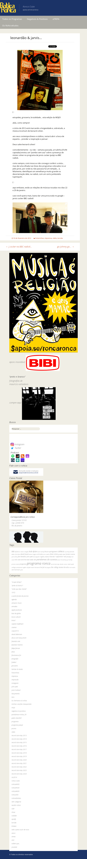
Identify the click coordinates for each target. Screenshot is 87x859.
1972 (13, 592)
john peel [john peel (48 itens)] (30, 557)
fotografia (15, 659)
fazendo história (17, 645)
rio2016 (14, 777)
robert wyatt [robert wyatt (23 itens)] (71, 564)
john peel (15, 687)
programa (15, 721)
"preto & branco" (17, 585)
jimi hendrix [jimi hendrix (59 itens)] (22, 556)
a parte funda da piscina (20, 596)
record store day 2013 (19, 735)
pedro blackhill (16, 718)
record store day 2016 (19, 746)
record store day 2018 (19, 753)
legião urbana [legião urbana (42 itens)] (44, 557)
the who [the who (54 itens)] (66, 567)
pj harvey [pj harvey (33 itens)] (69, 560)
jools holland (16, 690)
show (13, 812)
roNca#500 (15, 788)
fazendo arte (16, 641)
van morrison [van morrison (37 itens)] (16, 570)
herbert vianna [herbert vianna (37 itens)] (70, 554)
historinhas (39, 238)
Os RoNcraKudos (10, 25)
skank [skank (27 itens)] (32, 567)
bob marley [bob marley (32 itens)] (40, 552)
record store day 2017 (19, 749)
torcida (60, 238)
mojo (13, 707)
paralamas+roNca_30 (19, 714)
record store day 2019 (19, 756)
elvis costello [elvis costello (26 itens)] (46, 554)
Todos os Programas (12, 19)
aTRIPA (56, 19)
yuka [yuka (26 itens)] (21, 570)
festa (13, 652)
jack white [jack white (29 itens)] (14, 557)
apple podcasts (17, 610)
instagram (15, 683)
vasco (13, 833)
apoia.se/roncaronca (30, 10)
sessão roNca (16, 805)
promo (14, 728)
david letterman (17, 634)
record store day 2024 (19, 774)
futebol (14, 662)
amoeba (14, 606)
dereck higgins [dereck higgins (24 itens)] (33, 554)
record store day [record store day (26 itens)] (55, 564)
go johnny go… (65, 246)
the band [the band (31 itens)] (37, 567)
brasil (13, 620)
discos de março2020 (19, 638)
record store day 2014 (19, 739)
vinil (13, 840)
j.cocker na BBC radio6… (19, 246)
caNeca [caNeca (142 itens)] (61, 551)
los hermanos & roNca (19, 701)
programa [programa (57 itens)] (23, 564)
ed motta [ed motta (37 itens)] (40, 554)
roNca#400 (15, 784)
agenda (14, 599)
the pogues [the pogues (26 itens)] (48, 567)
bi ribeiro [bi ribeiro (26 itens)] (21, 551)
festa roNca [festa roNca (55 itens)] (54, 554)
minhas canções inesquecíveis (21, 704)
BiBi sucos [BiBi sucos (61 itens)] (15, 551)
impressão (15, 680)
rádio (55, 238)
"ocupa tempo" (17, 582)
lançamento (16, 694)
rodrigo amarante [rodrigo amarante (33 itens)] (17, 567)
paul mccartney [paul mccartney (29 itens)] (62, 560)
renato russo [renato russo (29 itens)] (63, 564)
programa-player (17, 725)
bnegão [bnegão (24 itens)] (26, 551)
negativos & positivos (19, 711)
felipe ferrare (16, 648)
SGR (13, 809)
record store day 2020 (19, 760)
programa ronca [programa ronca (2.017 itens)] (38, 563)
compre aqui (15, 402)
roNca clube (16, 781)
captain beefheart (17, 624)
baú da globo (16, 613)
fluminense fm (16, 655)
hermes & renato (17, 669)
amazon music (17, 603)
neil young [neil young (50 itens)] (67, 557)
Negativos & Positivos (37, 19)
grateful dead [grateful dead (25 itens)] (61, 554)
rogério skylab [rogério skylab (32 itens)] (26, 567)
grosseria (15, 666)
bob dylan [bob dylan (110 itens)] (33, 551)
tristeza (14, 826)
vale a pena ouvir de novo (20, 830)
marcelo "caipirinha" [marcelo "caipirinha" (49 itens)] (56, 557)
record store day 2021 (19, 763)
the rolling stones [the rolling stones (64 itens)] (57, 567)
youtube (14, 847)
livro (13, 697)
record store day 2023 (19, 770)
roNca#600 (15, 791)
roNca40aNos (16, 798)
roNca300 (15, 795)
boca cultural (16, 617)
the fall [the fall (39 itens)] (42, 567)
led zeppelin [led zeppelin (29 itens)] (36, 557)
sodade (14, 816)
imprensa (48, 238)
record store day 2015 (19, 742)
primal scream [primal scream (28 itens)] (15, 564)
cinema (14, 627)
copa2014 (15, 631)
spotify (14, 819)
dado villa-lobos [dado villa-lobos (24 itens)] (16, 554)
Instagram (17, 444)
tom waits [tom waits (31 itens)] (72, 567)
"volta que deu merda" (19, 589)
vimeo (14, 836)
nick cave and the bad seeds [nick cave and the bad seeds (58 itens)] (23, 560)
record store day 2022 (19, 767)
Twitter (15, 447)
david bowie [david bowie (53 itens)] (25, 554)
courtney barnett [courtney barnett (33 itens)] (69, 552)
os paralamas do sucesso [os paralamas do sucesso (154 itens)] (45, 559)
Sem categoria (16, 802)
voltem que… (16, 843)
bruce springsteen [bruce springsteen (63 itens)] (51, 551)
